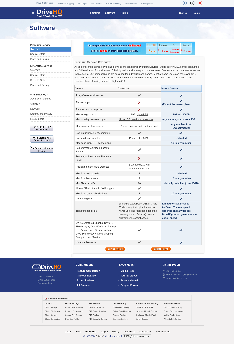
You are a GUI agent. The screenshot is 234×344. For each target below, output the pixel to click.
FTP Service (94, 303)
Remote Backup (120, 315)
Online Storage (72, 303)
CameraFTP (145, 331)
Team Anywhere (146, 4)
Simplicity (35, 103)
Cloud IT (49, 303)
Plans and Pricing (39, 59)
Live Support (37, 119)
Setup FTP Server (96, 307)
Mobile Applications (172, 315)
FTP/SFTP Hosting (113, 4)
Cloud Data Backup (121, 307)
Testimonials (129, 331)
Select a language (136, 336)
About (68, 331)
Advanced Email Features (147, 311)
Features (95, 13)
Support (104, 331)
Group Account (131, 4)
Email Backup (142, 319)
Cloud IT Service (45, 276)
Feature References (59, 298)
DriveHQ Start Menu (44, 3)
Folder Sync (82, 4)
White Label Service (172, 319)
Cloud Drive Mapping (65, 4)
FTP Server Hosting (97, 311)
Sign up (183, 13)
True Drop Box (96, 4)
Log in (197, 13)
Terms (78, 331)
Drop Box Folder (72, 319)
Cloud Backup (51, 315)
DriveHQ (100, 336)
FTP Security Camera (98, 319)
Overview (35, 49)
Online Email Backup (122, 311)
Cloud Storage (51, 307)
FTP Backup (94, 315)
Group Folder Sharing (173, 307)
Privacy (115, 331)
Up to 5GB (142, 114)
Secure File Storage (73, 315)
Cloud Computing (52, 319)
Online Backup (119, 303)
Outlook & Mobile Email (146, 315)
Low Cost (35, 109)
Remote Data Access (74, 311)
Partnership (90, 331)
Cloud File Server (52, 311)
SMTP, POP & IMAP (145, 307)
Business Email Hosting (147, 303)
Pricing (124, 13)
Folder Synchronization (174, 311)
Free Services (124, 88)
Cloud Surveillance (46, 280)
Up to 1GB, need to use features (136, 119)
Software (110, 13)
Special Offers (37, 54)
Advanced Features (40, 98)
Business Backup (120, 319)
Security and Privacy (41, 114)
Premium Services (169, 88)
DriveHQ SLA (37, 80)
